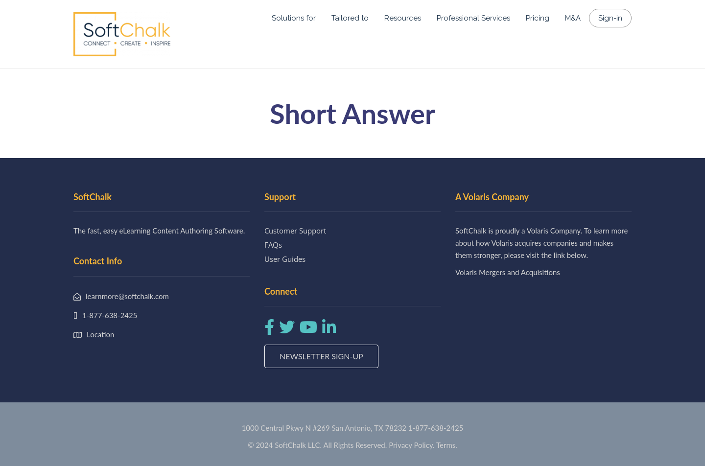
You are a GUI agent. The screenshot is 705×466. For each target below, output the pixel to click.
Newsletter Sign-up (321, 356)
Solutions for (294, 18)
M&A (573, 18)
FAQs (273, 245)
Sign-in (610, 18)
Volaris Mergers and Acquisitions (507, 272)
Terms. (446, 445)
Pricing (537, 18)
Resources (402, 18)
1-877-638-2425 (435, 427)
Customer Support (295, 230)
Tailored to (350, 18)
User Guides (285, 259)
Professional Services (473, 18)
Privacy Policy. (412, 445)
